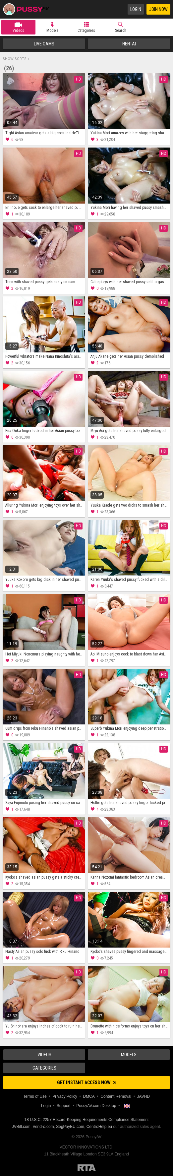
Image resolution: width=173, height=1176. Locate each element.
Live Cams (44, 43)
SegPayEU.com (70, 1126)
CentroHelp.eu (99, 1126)
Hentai (129, 43)
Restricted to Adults (87, 1167)
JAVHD (143, 1096)
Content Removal (115, 1096)
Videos (18, 30)
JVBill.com (21, 1126)
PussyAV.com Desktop (96, 1105)
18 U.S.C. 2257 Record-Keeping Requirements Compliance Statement (87, 1119)
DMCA (88, 1096)
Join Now (158, 9)
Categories (86, 30)
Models (52, 30)
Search (120, 30)
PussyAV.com (26, 9)
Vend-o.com (43, 1126)
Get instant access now (86, 1082)
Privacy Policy (64, 1096)
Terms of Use (35, 1096)
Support (64, 1105)
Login (135, 9)
